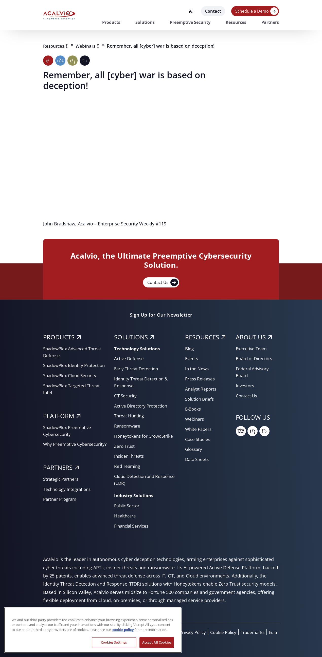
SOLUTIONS (131, 337)
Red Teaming (128, 466)
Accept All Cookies (156, 642)
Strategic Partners (62, 493)
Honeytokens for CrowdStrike (145, 436)
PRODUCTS (59, 337)
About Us (251, 337)
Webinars (88, 46)
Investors (245, 385)
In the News (197, 368)
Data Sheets (197, 459)
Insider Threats (130, 456)
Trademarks (250, 632)
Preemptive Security (190, 22)
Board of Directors (255, 358)
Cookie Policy (219, 632)
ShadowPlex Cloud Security (72, 382)
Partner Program (61, 513)
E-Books (193, 409)
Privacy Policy (186, 632)
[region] (93, 630)
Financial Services (133, 526)
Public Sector (128, 506)
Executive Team (252, 348)
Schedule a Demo (252, 11)
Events (192, 358)
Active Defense (130, 358)
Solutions (145, 22)
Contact (213, 11)
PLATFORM (58, 422)
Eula (272, 632)
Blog (190, 348)
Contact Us (162, 282)
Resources (236, 22)
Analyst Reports (201, 389)
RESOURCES (202, 337)
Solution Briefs (201, 399)
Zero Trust (125, 446)
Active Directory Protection (142, 406)
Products (111, 22)
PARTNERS (58, 481)
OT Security (126, 396)
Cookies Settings (114, 642)
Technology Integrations (69, 503)
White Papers (199, 429)
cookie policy (123, 629)
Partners (270, 22)
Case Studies (198, 439)
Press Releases (201, 379)
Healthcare (125, 516)
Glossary (194, 449)
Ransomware (128, 426)
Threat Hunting (130, 416)
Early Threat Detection (137, 368)
